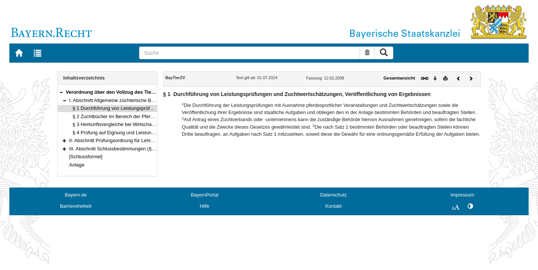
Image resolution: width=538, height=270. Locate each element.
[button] (61, 92)
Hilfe (205, 206)
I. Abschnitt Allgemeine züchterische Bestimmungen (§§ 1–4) (134, 100)
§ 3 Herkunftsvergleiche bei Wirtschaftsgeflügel (123, 124)
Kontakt (333, 206)
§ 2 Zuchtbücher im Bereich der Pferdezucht (120, 116)
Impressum (462, 195)
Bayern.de (76, 195)
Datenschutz (333, 195)
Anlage (76, 165)
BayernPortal (205, 195)
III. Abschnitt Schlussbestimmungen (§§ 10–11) (120, 149)
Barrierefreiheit (75, 206)
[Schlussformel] (86, 156)
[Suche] (249, 52)
